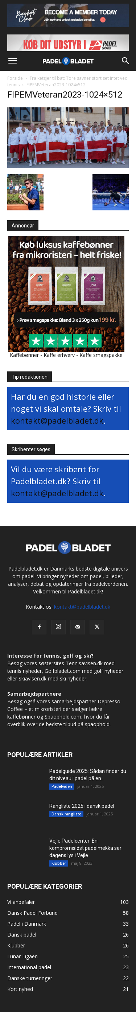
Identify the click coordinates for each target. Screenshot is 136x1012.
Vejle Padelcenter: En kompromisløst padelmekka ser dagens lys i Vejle (85, 848)
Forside (15, 78)
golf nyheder (108, 670)
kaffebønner (21, 716)
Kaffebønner (24, 354)
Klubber (58, 863)
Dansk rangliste (66, 813)
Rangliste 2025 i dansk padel (81, 806)
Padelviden (61, 786)
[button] (12, 61)
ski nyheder (73, 678)
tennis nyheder (24, 670)
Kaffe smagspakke (101, 354)
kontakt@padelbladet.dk (57, 420)
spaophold (97, 724)
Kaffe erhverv (59, 354)
